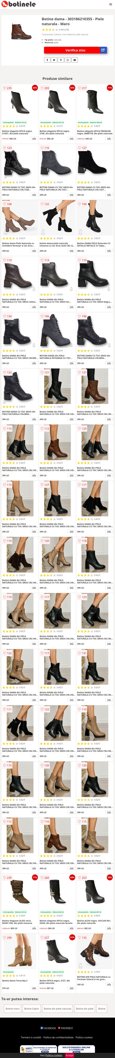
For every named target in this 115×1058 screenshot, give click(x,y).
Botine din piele (84, 1008)
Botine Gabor (31, 1008)
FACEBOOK (48, 1028)
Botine (101, 1008)
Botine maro (13, 1008)
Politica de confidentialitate (58, 1037)
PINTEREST (65, 1028)
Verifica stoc (86, 50)
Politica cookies (84, 1037)
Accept (69, 1055)
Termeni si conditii (31, 1037)
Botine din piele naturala (57, 1008)
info (34, 138)
